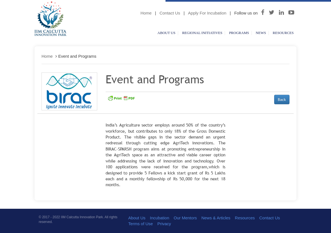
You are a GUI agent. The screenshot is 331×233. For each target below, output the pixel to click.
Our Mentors (185, 217)
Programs (239, 33)
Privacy (164, 223)
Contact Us (169, 13)
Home (146, 13)
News (261, 33)
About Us (166, 33)
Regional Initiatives (202, 33)
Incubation (159, 217)
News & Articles (215, 217)
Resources (283, 33)
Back (282, 99)
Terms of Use (140, 223)
